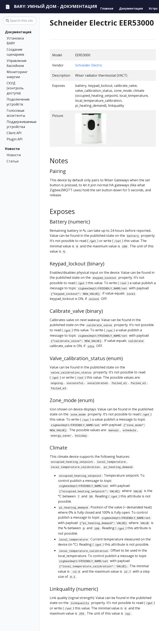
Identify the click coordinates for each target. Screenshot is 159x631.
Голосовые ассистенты (16, 113)
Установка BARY (15, 40)
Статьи (12, 161)
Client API (14, 133)
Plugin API (15, 139)
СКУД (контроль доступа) (15, 88)
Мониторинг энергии (17, 74)
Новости (12, 148)
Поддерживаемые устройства (19, 124)
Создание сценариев (15, 52)
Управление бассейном (16, 63)
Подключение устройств (18, 102)
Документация (18, 32)
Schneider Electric (88, 65)
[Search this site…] (19, 21)
